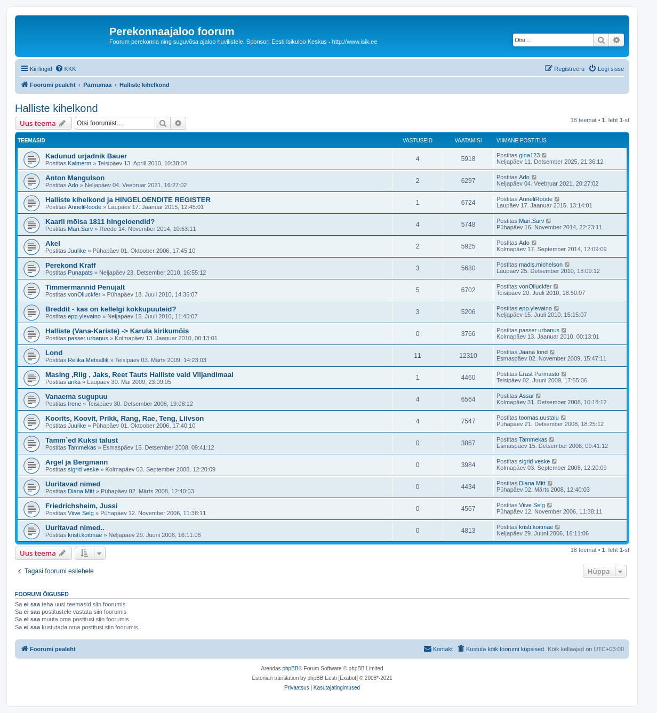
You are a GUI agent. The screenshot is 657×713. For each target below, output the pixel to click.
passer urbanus (88, 338)
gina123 (529, 155)
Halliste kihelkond (56, 108)
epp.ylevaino (84, 316)
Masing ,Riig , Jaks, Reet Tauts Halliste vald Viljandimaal (139, 375)
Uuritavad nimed (72, 484)
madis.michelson (541, 264)
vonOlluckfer (84, 294)
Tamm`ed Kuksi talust (81, 440)
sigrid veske (83, 469)
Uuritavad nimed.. (75, 528)
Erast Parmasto (539, 374)
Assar (526, 395)
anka (74, 382)
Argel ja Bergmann (76, 462)
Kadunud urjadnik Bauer (86, 156)
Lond (53, 353)
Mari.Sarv (80, 229)
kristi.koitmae (85, 535)
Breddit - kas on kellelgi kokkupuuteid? (110, 309)
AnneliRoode (84, 207)
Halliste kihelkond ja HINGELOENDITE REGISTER (128, 200)
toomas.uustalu (539, 417)
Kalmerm (79, 163)
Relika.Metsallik (88, 360)
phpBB (290, 668)
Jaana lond (533, 352)
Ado (73, 185)
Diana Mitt (81, 491)
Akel (52, 243)
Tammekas (82, 447)
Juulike (77, 250)
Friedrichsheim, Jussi (81, 506)
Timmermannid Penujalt (85, 287)
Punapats (80, 272)
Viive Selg (81, 513)
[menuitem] (65, 68)
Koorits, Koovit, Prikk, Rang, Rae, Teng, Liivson (124, 418)
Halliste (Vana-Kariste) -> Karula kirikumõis (117, 331)
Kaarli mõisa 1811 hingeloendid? (100, 222)
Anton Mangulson (75, 178)
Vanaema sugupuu (76, 396)
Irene (74, 403)
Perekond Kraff (70, 265)
